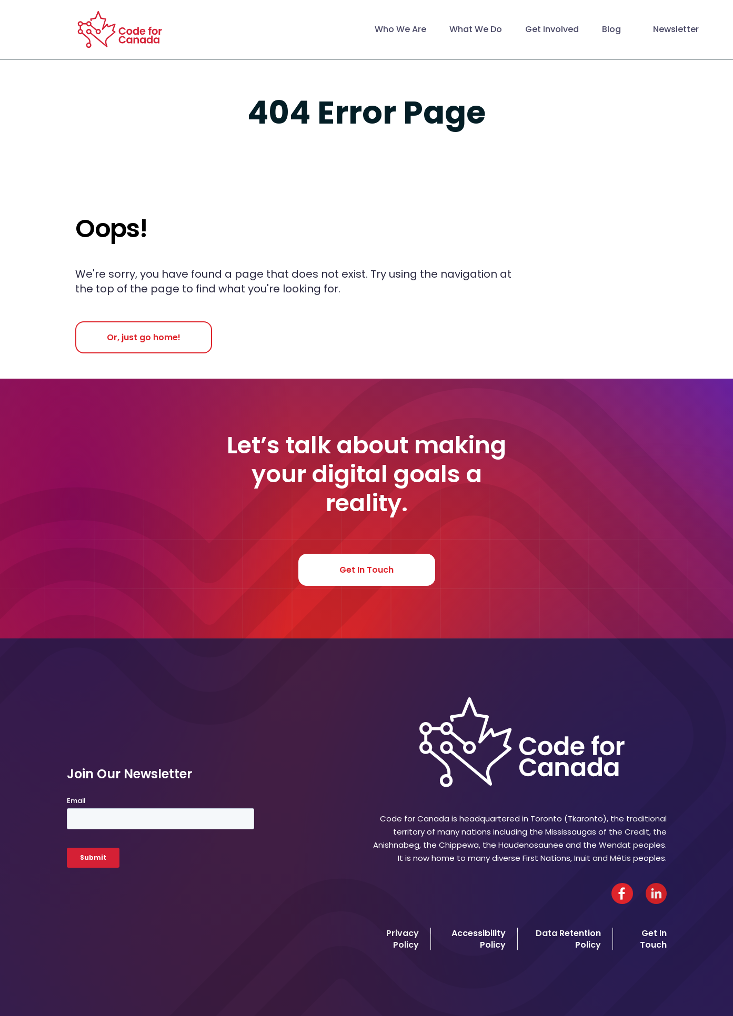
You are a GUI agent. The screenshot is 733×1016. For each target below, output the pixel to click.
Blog (611, 29)
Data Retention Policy (568, 938)
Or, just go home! (143, 337)
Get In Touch (366, 570)
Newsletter (676, 29)
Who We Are (400, 29)
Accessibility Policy (478, 938)
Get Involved (552, 29)
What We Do (475, 29)
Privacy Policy (402, 938)
